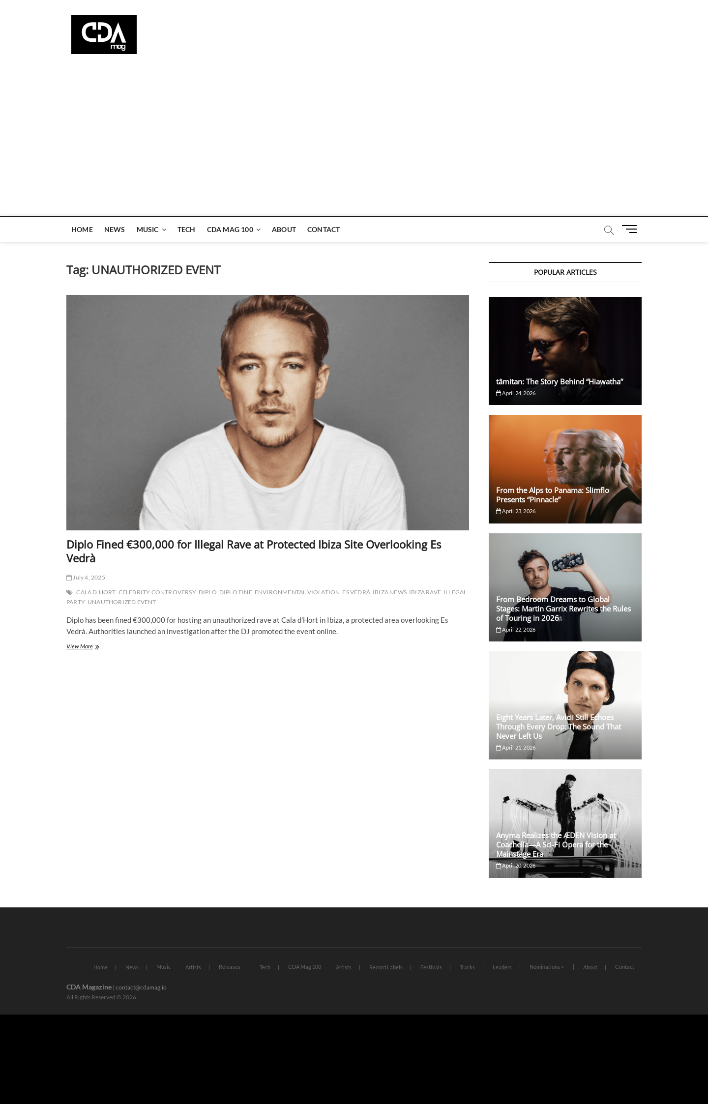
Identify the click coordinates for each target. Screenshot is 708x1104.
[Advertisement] (354, 142)
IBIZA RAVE (425, 592)
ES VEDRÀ (356, 592)
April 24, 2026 (515, 393)
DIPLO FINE (235, 592)
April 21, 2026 (515, 747)
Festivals (431, 967)
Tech (186, 229)
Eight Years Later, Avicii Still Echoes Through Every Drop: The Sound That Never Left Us (558, 726)
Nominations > (547, 966)
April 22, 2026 (515, 629)
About (284, 229)
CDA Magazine (89, 987)
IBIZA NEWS (390, 592)
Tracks (467, 967)
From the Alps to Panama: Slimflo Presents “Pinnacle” (552, 494)
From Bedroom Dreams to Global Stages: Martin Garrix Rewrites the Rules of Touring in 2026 (563, 608)
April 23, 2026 (515, 511)
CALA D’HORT (96, 592)
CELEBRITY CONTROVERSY (157, 592)
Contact (323, 229)
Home (82, 229)
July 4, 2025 (85, 577)
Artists (193, 967)
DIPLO (208, 592)
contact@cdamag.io (141, 987)
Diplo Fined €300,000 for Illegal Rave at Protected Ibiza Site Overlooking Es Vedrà (253, 551)
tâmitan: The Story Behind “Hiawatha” (559, 381)
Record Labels (386, 967)
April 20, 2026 (515, 865)
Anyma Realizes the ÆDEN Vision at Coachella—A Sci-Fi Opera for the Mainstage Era (556, 844)
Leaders (502, 967)
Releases (229, 966)
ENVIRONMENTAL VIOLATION (297, 592)
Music (148, 229)
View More (94, 647)
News (114, 229)
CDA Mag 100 (230, 229)
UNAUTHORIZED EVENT (122, 602)
